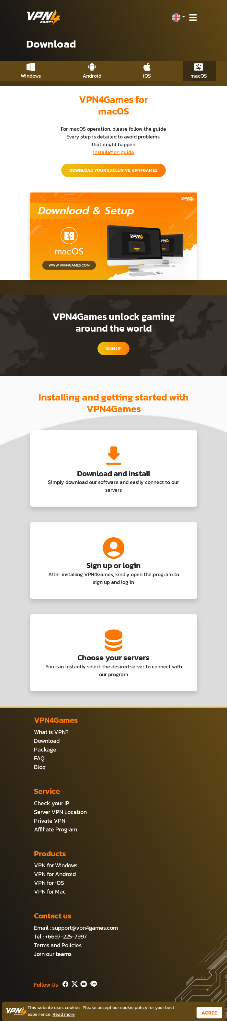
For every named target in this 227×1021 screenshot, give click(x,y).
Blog (40, 767)
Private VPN (49, 820)
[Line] (92, 983)
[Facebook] (65, 983)
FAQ (39, 758)
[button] (178, 17)
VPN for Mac (50, 891)
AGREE (209, 1012)
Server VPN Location (60, 811)
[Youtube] (82, 983)
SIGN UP (113, 348)
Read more (63, 1014)
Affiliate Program (55, 829)
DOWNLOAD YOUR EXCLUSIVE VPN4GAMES (113, 170)
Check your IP (51, 803)
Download (47, 740)
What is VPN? (51, 732)
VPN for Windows (55, 865)
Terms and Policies (58, 945)
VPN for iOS (49, 882)
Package (45, 749)
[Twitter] (73, 983)
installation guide (113, 152)
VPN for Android (55, 874)
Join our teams (53, 954)
